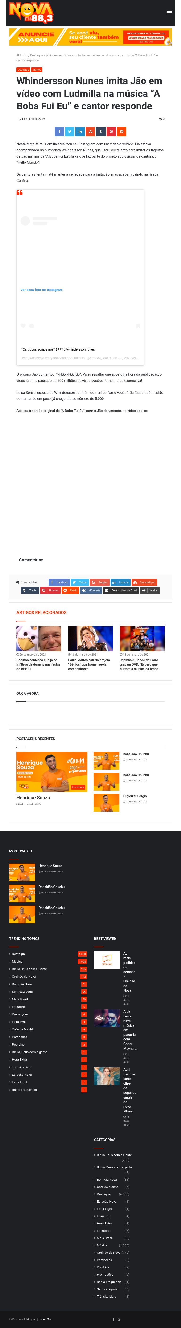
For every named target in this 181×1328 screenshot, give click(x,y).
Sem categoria (22, 991)
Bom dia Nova (22, 984)
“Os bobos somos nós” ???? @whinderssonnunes (58, 349)
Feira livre (19, 1022)
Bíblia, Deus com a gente (29, 1052)
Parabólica (19, 1037)
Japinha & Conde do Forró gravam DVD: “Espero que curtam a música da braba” (140, 664)
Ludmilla (78, 358)
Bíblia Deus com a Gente (29, 969)
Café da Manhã (23, 1029)
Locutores (19, 1006)
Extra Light (19, 1082)
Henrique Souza (33, 798)
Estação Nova (22, 1074)
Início (22, 55)
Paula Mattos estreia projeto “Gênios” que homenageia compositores (89, 664)
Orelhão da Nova (24, 976)
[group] (90, 37)
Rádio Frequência (24, 1089)
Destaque (36, 55)
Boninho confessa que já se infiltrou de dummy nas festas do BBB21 (38, 664)
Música (37, 69)
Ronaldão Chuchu (136, 754)
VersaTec (46, 1319)
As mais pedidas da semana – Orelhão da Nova (129, 972)
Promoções (20, 1014)
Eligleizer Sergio (135, 796)
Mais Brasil (20, 999)
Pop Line (18, 1044)
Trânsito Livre (21, 1067)
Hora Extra (19, 1059)
